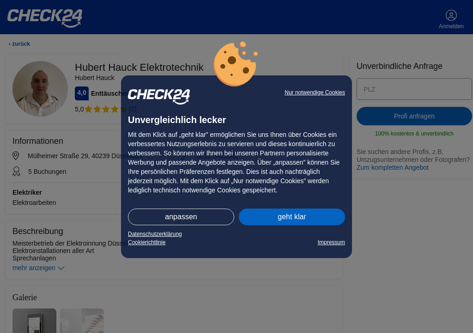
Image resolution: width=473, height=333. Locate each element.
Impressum (331, 242)
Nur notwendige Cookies (315, 92)
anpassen (181, 217)
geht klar (292, 217)
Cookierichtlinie (146, 242)
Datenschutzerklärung (155, 234)
